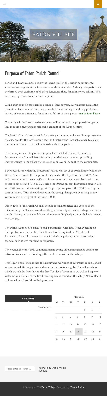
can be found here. (89, 113)
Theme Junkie (77, 387)
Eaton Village (48, 387)
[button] (3, 4)
